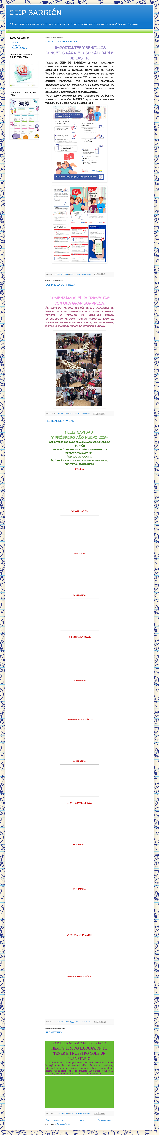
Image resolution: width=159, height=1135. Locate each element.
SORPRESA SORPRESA (60, 284)
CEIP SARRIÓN (35, 12)
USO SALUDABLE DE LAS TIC (63, 41)
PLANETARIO (53, 1032)
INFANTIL (16, 42)
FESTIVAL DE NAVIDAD (59, 420)
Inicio (82, 1120)
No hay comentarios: (83, 274)
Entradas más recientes (55, 1120)
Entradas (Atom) (63, 1124)
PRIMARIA (16, 45)
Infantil (22, 31)
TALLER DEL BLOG (19, 48)
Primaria (11, 31)
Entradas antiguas (105, 1120)
